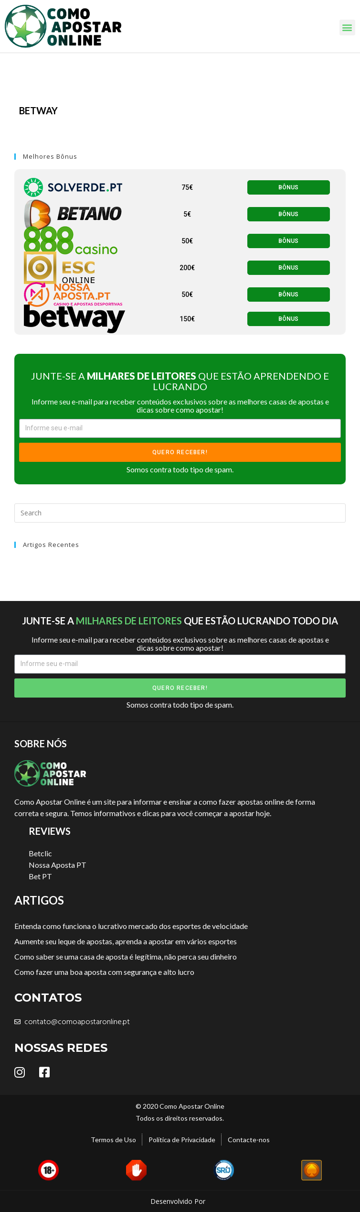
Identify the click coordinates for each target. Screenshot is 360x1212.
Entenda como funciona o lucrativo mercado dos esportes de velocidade (131, 925)
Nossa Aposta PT (57, 864)
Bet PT (40, 876)
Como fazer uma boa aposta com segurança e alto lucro (104, 971)
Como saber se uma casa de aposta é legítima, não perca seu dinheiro (125, 956)
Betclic (40, 853)
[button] (347, 27)
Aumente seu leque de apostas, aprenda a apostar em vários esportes (125, 941)
